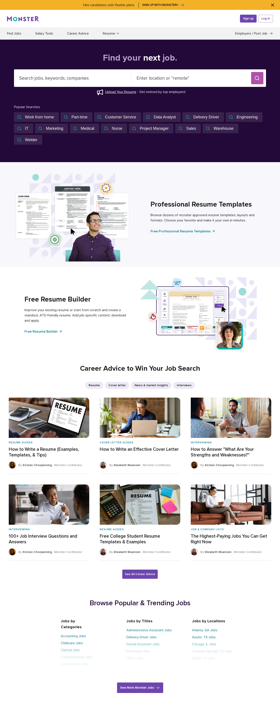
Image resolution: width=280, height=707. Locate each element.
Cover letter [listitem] (117, 385)
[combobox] (72, 78)
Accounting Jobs (73, 636)
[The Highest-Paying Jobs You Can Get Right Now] (231, 522)
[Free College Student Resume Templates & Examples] (140, 522)
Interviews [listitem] (184, 385)
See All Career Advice (140, 574)
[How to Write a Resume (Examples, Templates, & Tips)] (49, 436)
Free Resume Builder (43, 331)
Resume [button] (111, 33)
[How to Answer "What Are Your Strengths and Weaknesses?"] (231, 436)
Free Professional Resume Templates (182, 231)
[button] (257, 78)
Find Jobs (14, 33)
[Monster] (23, 18)
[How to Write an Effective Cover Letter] (140, 436)
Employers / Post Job (254, 33)
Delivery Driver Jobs (141, 637)
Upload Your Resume (120, 92)
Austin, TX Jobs (204, 637)
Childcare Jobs (72, 643)
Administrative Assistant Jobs (149, 630)
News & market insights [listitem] (151, 385)
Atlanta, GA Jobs (204, 630)
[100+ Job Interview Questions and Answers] (49, 522)
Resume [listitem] (94, 385)
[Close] (272, 5)
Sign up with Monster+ (163, 5)
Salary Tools (44, 33)
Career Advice (78, 33)
